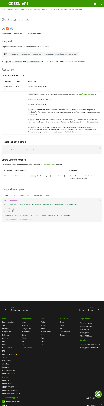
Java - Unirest (37, 195)
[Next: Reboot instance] (88, 309)
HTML (43, 329)
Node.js (43, 325)
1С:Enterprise (46, 332)
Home (3, 9)
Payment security (86, 329)
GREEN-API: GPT (8, 387)
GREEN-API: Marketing (10, 390)
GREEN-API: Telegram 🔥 (11, 393)
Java (43, 341)
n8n (23, 345)
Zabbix (24, 338)
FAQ (3, 351)
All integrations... (28, 348)
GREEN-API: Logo (86, 336)
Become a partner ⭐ (10, 354)
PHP (42, 335)
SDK (3, 325)
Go (42, 345)
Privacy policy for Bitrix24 (89, 348)
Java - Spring (24, 195)
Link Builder (6, 361)
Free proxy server (8, 370)
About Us (5, 364)
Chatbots (5, 329)
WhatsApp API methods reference (46, 9)
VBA (47, 195)
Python (6, 195)
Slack (24, 341)
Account (64, 9)
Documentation (8, 322)
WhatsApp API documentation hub (19, 9)
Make (24, 322)
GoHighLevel (26, 329)
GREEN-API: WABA (9, 384)
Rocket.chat (26, 332)
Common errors (49, 165)
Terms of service (86, 323)
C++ (42, 338)
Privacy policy (84, 333)
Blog (4, 341)
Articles (5, 338)
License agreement (87, 326)
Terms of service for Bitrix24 (90, 344)
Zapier (24, 335)
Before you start (78, 61)
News (4, 345)
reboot (63, 132)
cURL (14, 195)
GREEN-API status (8, 373)
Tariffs (4, 357)
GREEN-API (6, 381)
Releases (5, 335)
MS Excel (25, 325)
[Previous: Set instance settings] (18, 309)
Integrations (6, 332)
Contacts (5, 367)
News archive (7, 348)
